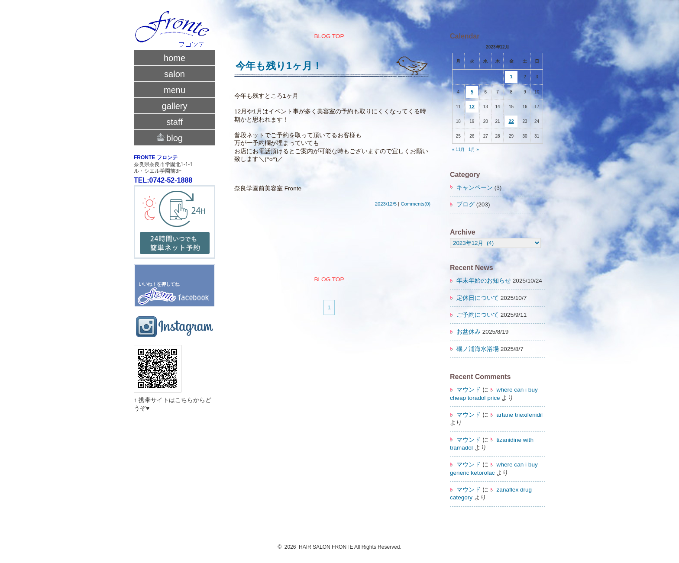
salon (174, 74)
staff (174, 122)
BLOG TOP (329, 36)
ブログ (465, 204)
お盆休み (468, 331)
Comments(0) (415, 203)
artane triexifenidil (520, 415)
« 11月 (458, 149)
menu (174, 90)
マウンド (468, 389)
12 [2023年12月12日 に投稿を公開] (472, 106)
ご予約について (477, 315)
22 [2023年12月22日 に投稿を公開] (511, 121)
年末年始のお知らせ (483, 280)
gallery (175, 106)
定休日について (477, 298)
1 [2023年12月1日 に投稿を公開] (511, 76)
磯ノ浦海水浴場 (477, 349)
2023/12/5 (386, 203)
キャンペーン (474, 187)
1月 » (474, 149)
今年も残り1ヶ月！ (279, 65)
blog (174, 137)
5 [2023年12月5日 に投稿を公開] (472, 91)
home (174, 58)
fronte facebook (174, 276)
